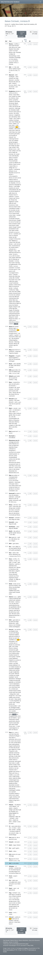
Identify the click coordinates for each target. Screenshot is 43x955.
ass (10, 833)
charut (13, 193)
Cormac (17, 261)
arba (16, 721)
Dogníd (11, 660)
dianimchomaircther (14, 615)
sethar (13, 485)
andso (16, 318)
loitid (18, 223)
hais (10, 924)
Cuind (12, 262)
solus (10, 392)
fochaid (15, 893)
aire (19, 726)
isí (10, 831)
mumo (15, 331)
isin (10, 145)
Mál (10, 67)
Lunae (13, 427)
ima (12, 210)
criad (13, 702)
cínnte (10, 276)
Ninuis (18, 515)
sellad (13, 749)
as (12, 445)
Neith (10, 531)
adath (17, 312)
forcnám (16, 222)
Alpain (16, 103)
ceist (17, 228)
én (15, 392)
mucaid (11, 133)
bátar (16, 159)
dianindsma (12, 678)
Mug (10, 349)
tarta (16, 178)
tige (13, 308)
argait (17, 208)
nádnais (15, 68)
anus (10, 519)
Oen (10, 837)
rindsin (12, 145)
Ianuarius (16, 420)
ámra (10, 206)
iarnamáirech (12, 228)
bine (19, 687)
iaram (13, 225)
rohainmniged (12, 780)
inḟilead (18, 301)
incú (10, 279)
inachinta (11, 188)
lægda (10, 307)
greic (12, 884)
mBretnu (11, 196)
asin (15, 603)
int (9, 222)
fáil (18, 548)
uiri (16, 854)
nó (14, 559)
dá (16, 459)
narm (16, 638)
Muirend (11, 75)
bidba (18, 186)
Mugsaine (11, 356)
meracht (13, 385)
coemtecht (12, 396)
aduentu (11, 482)
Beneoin (15, 574)
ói (12, 828)
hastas (15, 655)
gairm (17, 848)
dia (19, 106)
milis (10, 373)
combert (17, 295)
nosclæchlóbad (13, 457)
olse (10, 240)
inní (10, 152)
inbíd (13, 880)
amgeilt (11, 906)
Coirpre (11, 166)
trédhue (11, 120)
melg (17, 833)
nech (19, 537)
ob (14, 859)
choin (16, 276)
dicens (12, 747)
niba (16, 108)
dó (13, 203)
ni (16, 625)
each (18, 842)
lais (17, 692)
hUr (10, 608)
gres (11, 658)
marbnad (15, 746)
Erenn (10, 123)
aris (17, 150)
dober (10, 88)
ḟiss (16, 559)
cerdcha (16, 636)
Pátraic (11, 164)
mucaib (13, 135)
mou (10, 495)
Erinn (17, 322)
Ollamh (14, 806)
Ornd (10, 876)
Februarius (12, 422)
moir (10, 122)
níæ (16, 482)
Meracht (11, 398)
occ (10, 539)
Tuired (10, 634)
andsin (13, 257)
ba (16, 210)
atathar (11, 284)
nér (20, 548)
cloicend (15, 293)
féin (16, 394)
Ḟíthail (14, 896)
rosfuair (16, 288)
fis (18, 559)
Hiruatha (17, 133)
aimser (13, 831)
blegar (14, 834)
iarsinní (15, 382)
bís (12, 359)
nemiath (17, 517)
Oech (10, 851)
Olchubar (11, 866)
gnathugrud (11, 452)
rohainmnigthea (13, 340)
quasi (13, 349)
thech (19, 903)
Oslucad (11, 917)
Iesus (16, 487)
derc (15, 754)
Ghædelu (13, 183)
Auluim (11, 293)
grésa (13, 656)
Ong (10, 893)
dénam (18, 567)
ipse (11, 487)
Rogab (19, 220)
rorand (17, 154)
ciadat (14, 778)
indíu (18, 607)
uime (10, 235)
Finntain (17, 45)
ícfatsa (16, 239)
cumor (10, 215)
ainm (10, 45)
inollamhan (12, 816)
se (14, 617)
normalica (11, 871)
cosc (19, 893)
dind (18, 145)
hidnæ (18, 625)
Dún (15, 118)
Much (10, 364)
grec (17, 880)
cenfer (10, 759)
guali (19, 761)
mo (16, 903)
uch (10, 899)
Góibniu (14, 653)
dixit (18, 49)
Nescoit (11, 629)
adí (10, 756)
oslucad (16, 920)
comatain (14, 223)
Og (10, 859)
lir (17, 467)
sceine (10, 254)
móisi (16, 484)
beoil (17, 213)
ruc (10, 59)
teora (10, 656)
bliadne (16, 140)
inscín (10, 225)
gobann (17, 744)
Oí (9, 826)
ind (12, 455)
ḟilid (16, 296)
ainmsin (17, 91)
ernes (19, 821)
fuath (10, 723)
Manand (14, 443)
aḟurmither (12, 785)
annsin (19, 690)
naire (15, 613)
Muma (11, 326)
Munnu (11, 44)
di (12, 513)
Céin (13, 291)
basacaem (17, 313)
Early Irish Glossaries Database (10, 2)
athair (10, 300)
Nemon (19, 533)
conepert (11, 239)
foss (16, 504)
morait (15, 408)
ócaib (14, 524)
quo (19, 854)
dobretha (11, 322)
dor (10, 908)
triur (20, 264)
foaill (19, 810)
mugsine (18, 356)
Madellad (11, 712)
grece (10, 391)
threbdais (13, 110)
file (15, 67)
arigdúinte (17, 115)
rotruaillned (14, 371)
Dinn (19, 117)
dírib (14, 776)
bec (10, 259)
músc (14, 195)
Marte (10, 413)
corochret (17, 489)
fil (9, 617)
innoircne (17, 245)
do (13, 61)
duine (18, 482)
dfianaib (11, 144)
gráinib (11, 771)
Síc (14, 154)
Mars (14, 415)
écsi (14, 815)
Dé (14, 54)
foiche (10, 266)
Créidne (12, 667)
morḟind (17, 80)
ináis (15, 179)
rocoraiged (12, 273)
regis (14, 328)
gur (19, 718)
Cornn (14, 149)
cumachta (15, 100)
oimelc (13, 829)
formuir (11, 111)
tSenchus (11, 769)
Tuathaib (11, 639)
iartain (10, 142)
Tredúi (18, 118)
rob (18, 244)
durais (16, 106)
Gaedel (11, 101)
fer (10, 707)
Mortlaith (11, 436)
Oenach (11, 842)
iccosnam (17, 267)
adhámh (18, 804)
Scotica (11, 113)
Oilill (17, 257)
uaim (14, 810)
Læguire (17, 571)
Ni (15, 899)
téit (15, 387)
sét (18, 210)
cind (10, 140)
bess (17, 798)
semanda (11, 668)
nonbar (11, 560)
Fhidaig (16, 122)
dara (19, 922)
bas (19, 85)
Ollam (16, 816)
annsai (15, 59)
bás (13, 88)
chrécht (11, 768)
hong (17, 899)
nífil (12, 612)
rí (12, 67)
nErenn (11, 174)
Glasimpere (12, 127)
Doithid (17, 278)
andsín (17, 831)
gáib (17, 650)
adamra (11, 212)
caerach (13, 833)
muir (10, 125)
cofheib (11, 579)
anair (19, 96)
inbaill (10, 783)
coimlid (18, 215)
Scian (16, 205)
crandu (17, 675)
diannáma (15, 554)
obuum (11, 860)
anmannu (15, 495)
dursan (17, 747)
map (10, 147)
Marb (10, 286)
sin (19, 130)
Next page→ (21, 36)
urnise (10, 702)
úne (16, 842)
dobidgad (17, 668)
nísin (13, 687)
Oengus (15, 589)
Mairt (10, 408)
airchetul (14, 298)
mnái (17, 78)
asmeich (13, 792)
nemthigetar (16, 626)
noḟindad (11, 449)
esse (19, 466)
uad (14, 198)
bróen (15, 584)
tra (17, 164)
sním (10, 359)
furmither (11, 793)
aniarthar (11, 447)
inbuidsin (11, 172)
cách (19, 279)
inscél (19, 692)
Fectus (17, 198)
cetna (10, 93)
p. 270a (29, 732)
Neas (16, 699)
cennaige (11, 442)
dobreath (11, 252)
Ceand (16, 317)
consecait (18, 896)
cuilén (10, 281)
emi (13, 317)
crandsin (13, 711)
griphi (12, 550)
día (14, 413)
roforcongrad (12, 176)
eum (15, 462)
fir (9, 747)
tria (13, 305)
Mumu (15, 343)
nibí (14, 392)
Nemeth (11, 517)
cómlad (11, 920)
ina (19, 244)
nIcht (13, 125)
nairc (19, 598)
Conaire (13, 96)
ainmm (11, 764)
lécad (16, 922)
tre (15, 449)
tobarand (11, 313)
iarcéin (10, 288)
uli (14, 567)
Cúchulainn (12, 490)
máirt (10, 411)
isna (12, 548)
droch (15, 85)
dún (19, 149)
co (18, 123)
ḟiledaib (16, 528)
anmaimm (16, 338)
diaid (12, 365)
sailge (17, 579)
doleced (17, 673)
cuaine (16, 281)
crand (16, 645)
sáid (10, 565)
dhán (10, 815)
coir (15, 576)
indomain (11, 497)
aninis (10, 443)
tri (14, 560)
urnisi (12, 742)
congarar (11, 425)
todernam (18, 351)
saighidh (14, 813)
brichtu (11, 704)
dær (19, 251)
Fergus (16, 577)
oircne (15, 172)
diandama (12, 556)
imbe (14, 694)
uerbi (10, 788)
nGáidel (11, 128)
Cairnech (11, 576)
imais (14, 590)
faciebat (11, 655)
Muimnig (17, 342)
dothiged (13, 707)
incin (19, 239)
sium (16, 689)
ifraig (10, 751)
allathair (11, 159)
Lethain (14, 147)
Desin (14, 164)
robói (10, 132)
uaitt (10, 410)
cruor (15, 884)
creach (15, 876)
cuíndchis (16, 234)
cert (20, 234)
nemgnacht (12, 450)
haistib (15, 548)
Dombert (17, 212)
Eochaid (11, 330)
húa (10, 262)
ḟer (9, 502)
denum (16, 648)
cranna (10, 661)
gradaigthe (18, 550)
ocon (10, 687)
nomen (19, 741)
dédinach (15, 658)
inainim (11, 800)
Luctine (17, 660)
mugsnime (15, 357)
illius (14, 534)
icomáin (11, 181)
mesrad (11, 137)
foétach (14, 798)
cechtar (11, 459)
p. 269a (29, 44)
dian (18, 723)
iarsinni (11, 834)
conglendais (16, 672)
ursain (12, 673)
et (15, 460)
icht (15, 400)
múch (16, 349)
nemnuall (17, 497)
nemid (10, 589)
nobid (16, 724)
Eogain (11, 310)
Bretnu (13, 98)
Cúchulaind (12, 477)
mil (19, 370)
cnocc (19, 716)
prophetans (12, 479)
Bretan (11, 149)
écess (10, 305)
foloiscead (11, 719)
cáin (10, 184)
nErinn (10, 94)
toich (18, 612)
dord (10, 754)
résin (18, 459)
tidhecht (16, 162)
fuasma (16, 709)
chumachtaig (12, 56)
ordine (17, 863)
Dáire (13, 572)
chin (10, 245)
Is (16, 183)
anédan (18, 790)
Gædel (14, 533)
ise (18, 443)
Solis (19, 425)
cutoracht (17, 510)
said (15, 562)
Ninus (10, 504)
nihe (12, 621)
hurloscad (11, 761)
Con (17, 144)
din (14, 81)
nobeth (11, 600)
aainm (19, 699)
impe (14, 215)
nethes (11, 626)
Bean (10, 758)
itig (19, 276)
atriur (10, 274)
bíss (15, 786)
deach (15, 445)
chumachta (12, 336)
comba (11, 692)
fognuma (11, 353)
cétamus (11, 78)
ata (16, 145)
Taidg (16, 290)
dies (17, 425)
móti (10, 795)
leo (13, 108)
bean (10, 744)
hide (10, 571)
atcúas (18, 697)
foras (16, 773)
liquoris (18, 869)
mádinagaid (12, 790)
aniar (14, 508)
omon (19, 882)
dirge (10, 528)
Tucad (13, 245)
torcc (14, 546)
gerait (17, 335)
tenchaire (18, 682)
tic (19, 831)
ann (10, 117)
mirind (14, 83)
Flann (19, 257)
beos (19, 284)
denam (11, 638)
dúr (16, 572)
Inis (16, 471)
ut (13, 420)
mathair (11, 62)
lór (17, 677)
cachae (11, 278)
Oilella (18, 291)
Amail (10, 781)
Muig (10, 317)
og (19, 860)
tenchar (17, 670)
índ (20, 709)
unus (15, 839)
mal (16, 70)
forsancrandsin (13, 706)
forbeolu (17, 218)
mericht (11, 400)
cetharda (11, 736)
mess (10, 776)
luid (18, 296)
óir (9, 210)
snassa (10, 663)
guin (14, 543)
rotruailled (12, 882)
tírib (18, 147)
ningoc (13, 540)
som (18, 800)
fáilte (10, 203)
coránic (16, 201)
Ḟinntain (11, 64)
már (15, 769)
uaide (17, 763)
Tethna (11, 303)
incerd (10, 648)
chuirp (17, 776)
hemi (10, 223)
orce (13, 93)
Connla (11, 290)
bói (16, 93)
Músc (18, 94)
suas (16, 918)
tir (19, 172)
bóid (13, 45)
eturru (10, 105)
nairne (11, 598)
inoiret (18, 452)
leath (14, 592)
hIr (14, 608)
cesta (12, 823)
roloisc (10, 592)
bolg (12, 756)
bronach (11, 232)
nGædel (13, 631)
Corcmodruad (12, 515)
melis (16, 370)
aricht (17, 590)
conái (10, 298)
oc (17, 166)
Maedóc (11, 49)
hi (17, 183)
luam (10, 445)
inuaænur (11, 387)
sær (15, 643)
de (9, 234)
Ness (13, 724)
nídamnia (13, 904)
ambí (17, 384)
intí (14, 621)
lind (13, 734)
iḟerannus (15, 105)
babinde (11, 753)
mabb (13, 152)
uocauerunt (12, 464)
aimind (16, 191)
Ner (10, 546)
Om (10, 880)
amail (14, 598)
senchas (18, 629)
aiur (13, 510)
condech (18, 508)
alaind (10, 227)
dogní (17, 621)
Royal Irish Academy (8, 950)
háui (16, 308)
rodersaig (11, 139)
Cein (10, 685)
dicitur (10, 68)
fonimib (18, 592)
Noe (10, 553)
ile (16, 778)
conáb (17, 225)
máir (17, 569)
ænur (10, 384)
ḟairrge (10, 508)
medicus (11, 379)
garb (14, 330)
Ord (10, 863)
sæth (14, 692)
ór (9, 70)
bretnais (11, 154)
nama (16, 761)
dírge (13, 519)
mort (16, 431)
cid (19, 392)
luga (19, 108)
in (20, 91)
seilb (10, 193)
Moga (10, 318)
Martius (17, 422)
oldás (16, 336)
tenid (13, 721)
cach (13, 106)
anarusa (11, 115)
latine (18, 884)
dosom (15, 690)
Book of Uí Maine (23, 948)
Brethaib (17, 587)
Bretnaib (17, 101)
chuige (18, 707)
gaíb (10, 646)
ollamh (14, 820)
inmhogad (11, 361)
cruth (13, 271)
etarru (17, 273)
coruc (16, 279)
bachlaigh (17, 57)
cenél (13, 156)
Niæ (10, 475)
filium (12, 466)
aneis (17, 754)
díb (14, 278)
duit (10, 613)
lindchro (15, 718)
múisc (17, 315)
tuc (17, 96)
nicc (19, 539)
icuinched (11, 267)
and (19, 371)
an (16, 171)
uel (19, 871)
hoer (16, 50)
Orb (10, 854)
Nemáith (11, 522)
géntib (10, 415)
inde (18, 67)
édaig (11, 694)
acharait (15, 235)
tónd (10, 506)
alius (16, 756)
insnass (11, 665)
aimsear (15, 274)
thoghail (13, 811)
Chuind (11, 312)
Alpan (14, 123)
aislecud (11, 922)
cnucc (13, 726)
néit (10, 550)
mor (20, 408)
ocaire (10, 50)
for (14, 70)
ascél (12, 699)
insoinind (14, 454)
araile (13, 744)
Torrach (15, 254)
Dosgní (14, 227)
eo (11, 378)
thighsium (11, 201)
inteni (14, 759)
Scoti (12, 460)
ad (11, 908)
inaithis (16, 793)
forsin (10, 726)
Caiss (19, 132)
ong (17, 898)
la (16, 176)
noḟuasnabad (12, 189)
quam (17, 111)
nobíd (10, 454)
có (12, 235)
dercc (13, 751)
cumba (16, 230)
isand (16, 130)
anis (16, 751)
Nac (10, 537)
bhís (17, 810)
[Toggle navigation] (40, 2)
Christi (16, 480)
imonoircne (12, 205)
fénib (10, 773)
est (16, 47)
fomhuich (11, 351)
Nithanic (11, 171)
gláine (19, 597)
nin (14, 504)
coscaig (17, 894)
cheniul (13, 394)
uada (15, 423)
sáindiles (18, 364)
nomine (17, 326)
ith (14, 310)
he (9, 98)
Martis (10, 428)
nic (15, 537)
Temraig (17, 262)
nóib (10, 562)
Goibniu (17, 634)
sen (14, 237)
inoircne (11, 220)
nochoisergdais (13, 418)
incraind (14, 723)
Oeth (10, 845)
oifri (15, 498)
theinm (16, 305)
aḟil (16, 242)
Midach (11, 376)
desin (13, 230)
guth (13, 848)
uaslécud (17, 917)
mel (10, 371)
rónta (17, 113)
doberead (11, 709)
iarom (14, 220)
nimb (10, 594)
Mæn (13, 300)
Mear (10, 382)
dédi (16, 75)
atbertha (14, 605)
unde (19, 47)
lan (9, 718)
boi (19, 164)
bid (17, 598)
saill (10, 217)
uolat (16, 391)
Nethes (11, 623)
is (11, 152)
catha (18, 413)
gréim (11, 335)
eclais (18, 519)
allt (15, 384)
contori (17, 196)
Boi (20, 189)
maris (17, 464)
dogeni (11, 746)
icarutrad (17, 181)
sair (14, 167)
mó (19, 333)
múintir (16, 61)
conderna (16, 511)
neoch (17, 188)
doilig (10, 813)
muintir (11, 169)
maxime (11, 610)
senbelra (18, 600)
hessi (17, 252)
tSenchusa (13, 569)
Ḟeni (15, 565)
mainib (10, 775)
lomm (19, 293)
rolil (10, 249)
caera (13, 826)
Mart (10, 431)
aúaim (10, 808)
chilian (11, 54)
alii (9, 489)
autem (18, 651)
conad (10, 283)
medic (18, 376)
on (18, 728)
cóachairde (17, 169)
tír (11, 511)
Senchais (11, 581)
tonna (10, 308)
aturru (15, 269)
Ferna (15, 49)
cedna (10, 320)
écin (18, 605)
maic (14, 52)
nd (17, 498)
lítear (15, 687)
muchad (11, 367)
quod (13, 378)
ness (10, 737)
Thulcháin (18, 52)
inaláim (11, 697)
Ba (14, 747)
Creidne (11, 680)
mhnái (13, 689)
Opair (10, 888)
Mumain (15, 259)
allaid (17, 546)
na (13, 178)
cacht (14, 312)
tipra (10, 513)
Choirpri (11, 195)
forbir (18, 749)
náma (14, 851)
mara (10, 130)
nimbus (16, 585)
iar (13, 162)
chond (10, 910)
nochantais (16, 753)
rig (9, 72)
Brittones (11, 462)
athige (10, 167)
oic (10, 898)
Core (10, 572)
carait (10, 108)
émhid (14, 821)
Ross (17, 576)
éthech (18, 845)
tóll (10, 904)
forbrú (18, 128)
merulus (11, 389)
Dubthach (11, 577)
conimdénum (12, 208)
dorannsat (11, 103)
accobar (11, 868)
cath (14, 633)
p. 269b (29, 349)
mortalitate (12, 437)
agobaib (11, 682)
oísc (10, 828)
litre (19, 564)
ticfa (10, 484)
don (13, 276)
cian (10, 903)
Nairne (11, 597)
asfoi (10, 786)
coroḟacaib (11, 218)
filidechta (11, 564)
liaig (16, 379)
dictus (13, 47)
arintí (18, 613)
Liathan (14, 150)
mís (18, 418)
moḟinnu (16, 44)
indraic (10, 237)
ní (13, 612)
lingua (16, 871)
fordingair (11, 76)
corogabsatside (13, 264)
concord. (35, 44)
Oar (10, 848)
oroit (14, 912)
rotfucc (15, 62)
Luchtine (11, 643)
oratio (10, 914)
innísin (12, 602)
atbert (19, 742)
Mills (10, 370)
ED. (16, 127)
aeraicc (18, 786)
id (16, 859)
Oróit (10, 912)
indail (10, 179)
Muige (17, 633)
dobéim (16, 766)
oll (15, 804)
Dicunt (14, 651)
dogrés (16, 353)
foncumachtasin (13, 161)
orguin (10, 877)
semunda (17, 680)
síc (16, 811)
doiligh (10, 810)
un (15, 837)
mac (12, 59)
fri (18, 655)
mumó (15, 333)
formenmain (17, 359)
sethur (15, 475)
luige (14, 845)
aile (18, 392)
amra (15, 442)
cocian (10, 162)
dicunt (12, 489)
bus (15, 612)
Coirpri (14, 94)
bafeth (18, 656)
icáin (19, 242)
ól (9, 869)
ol (16, 240)
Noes (10, 559)
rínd (16, 87)
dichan (18, 702)
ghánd (15, 906)
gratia (13, 788)
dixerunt (11, 467)
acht (11, 70)
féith (16, 663)
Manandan (12, 471)
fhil (12, 613)
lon (15, 389)
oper (15, 888)
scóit (10, 734)
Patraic (16, 139)
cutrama (15, 157)
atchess (11, 690)
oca (14, 50)
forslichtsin (15, 283)
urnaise (15, 764)
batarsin (11, 567)
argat (18, 68)
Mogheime (12, 91)
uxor (11, 534)
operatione (12, 890)
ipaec (13, 484)
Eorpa (15, 447)
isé (15, 137)
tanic (10, 257)
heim (14, 210)
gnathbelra (14, 607)
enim (10, 47)
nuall (19, 500)
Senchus (15, 797)
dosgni (10, 695)
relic (14, 903)
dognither (16, 700)
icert (14, 908)
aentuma (14, 758)
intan (17, 98)
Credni (16, 646)
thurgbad (11, 716)
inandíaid (11, 677)
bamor (10, 100)
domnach (17, 410)
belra (12, 565)
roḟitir (10, 106)
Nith (10, 543)
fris (14, 695)
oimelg (18, 829)
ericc (14, 795)
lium (10, 749)
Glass (13, 132)
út (13, 511)
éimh (13, 818)
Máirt (13, 411)
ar (18, 349)
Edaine (10, 301)
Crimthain (16, 120)
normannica (12, 873)
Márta (10, 420)
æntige (11, 901)
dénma (11, 498)
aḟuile (19, 778)
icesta (10, 296)
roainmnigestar (13, 728)
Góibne (11, 670)
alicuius (11, 328)
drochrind (11, 87)
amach (15, 901)
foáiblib (11, 590)
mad (10, 798)
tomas (17, 771)
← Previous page (21, 32)
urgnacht (16, 781)
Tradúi (10, 118)
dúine (16, 485)
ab (9, 378)
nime (12, 502)
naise (13, 763)
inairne (17, 602)
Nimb (10, 584)
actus (10, 405)
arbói (10, 157)
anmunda (11, 739)
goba (10, 636)
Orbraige (11, 856)
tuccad (11, 633)
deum (18, 462)
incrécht (17, 785)
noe (19, 554)
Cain (19, 307)
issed (17, 694)
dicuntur (11, 343)
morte (10, 433)
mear (18, 400)
